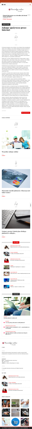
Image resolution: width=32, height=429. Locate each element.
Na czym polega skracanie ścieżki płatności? (15, 322)
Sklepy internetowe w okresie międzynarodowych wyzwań (20, 273)
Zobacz (4, 155)
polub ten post (25, 112)
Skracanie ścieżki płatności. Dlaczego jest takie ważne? (16, 191)
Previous (28, 15)
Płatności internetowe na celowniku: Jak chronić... (17, 377)
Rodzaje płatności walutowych (10, 318)
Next (29, 15)
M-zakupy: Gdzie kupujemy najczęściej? (17, 253)
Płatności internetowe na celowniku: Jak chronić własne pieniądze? (15, 16)
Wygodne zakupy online (10, 152)
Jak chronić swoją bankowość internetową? (17, 260)
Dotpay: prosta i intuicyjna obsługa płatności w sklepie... (14, 232)
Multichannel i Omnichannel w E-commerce (17, 266)
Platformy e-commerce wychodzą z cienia (17, 286)
